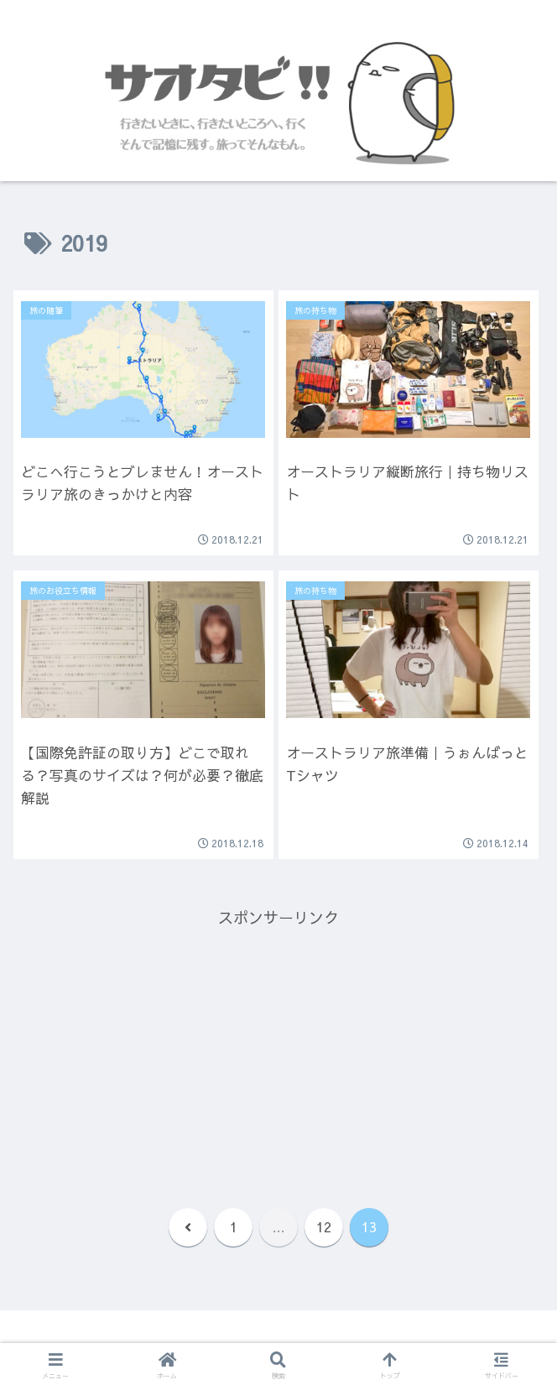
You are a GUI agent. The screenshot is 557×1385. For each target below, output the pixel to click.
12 (323, 1226)
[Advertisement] (278, 1048)
